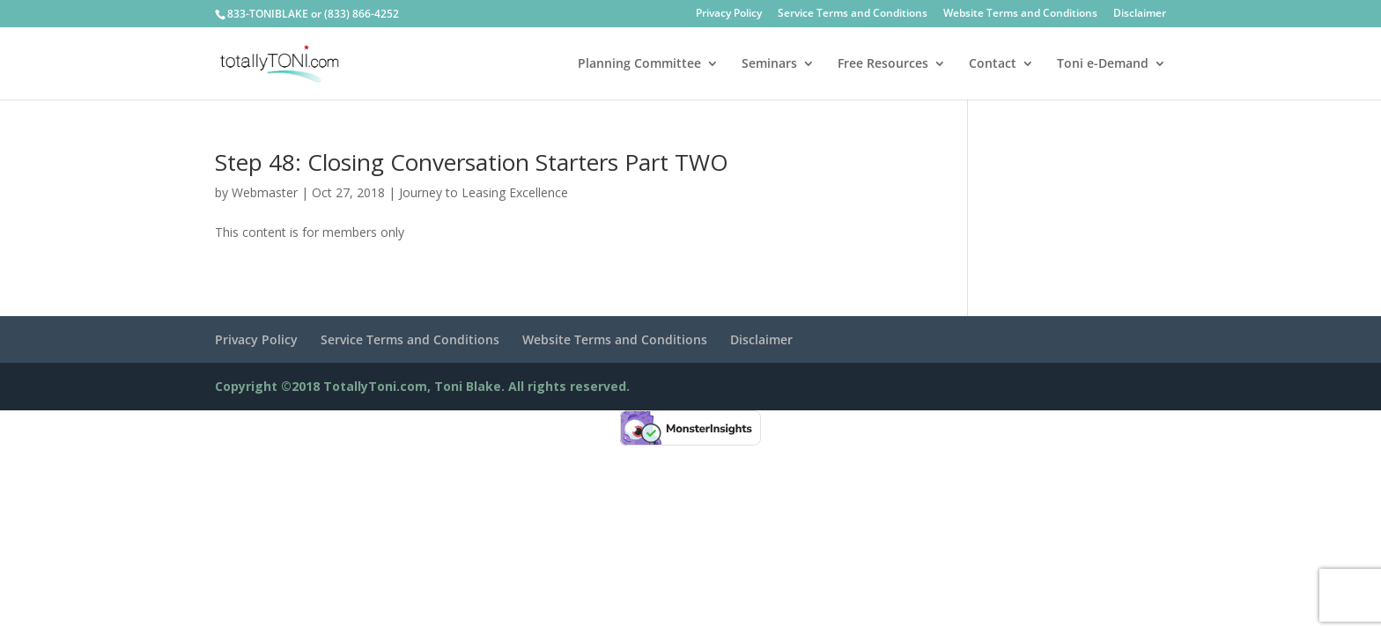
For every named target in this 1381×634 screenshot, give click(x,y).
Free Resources (883, 64)
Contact (992, 64)
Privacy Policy (729, 14)
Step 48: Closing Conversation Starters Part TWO (471, 162)
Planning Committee (639, 64)
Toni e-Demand (1102, 64)
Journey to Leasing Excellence (483, 192)
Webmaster (265, 192)
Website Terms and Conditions (1020, 14)
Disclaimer (1139, 14)
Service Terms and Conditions (852, 14)
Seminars (769, 64)
